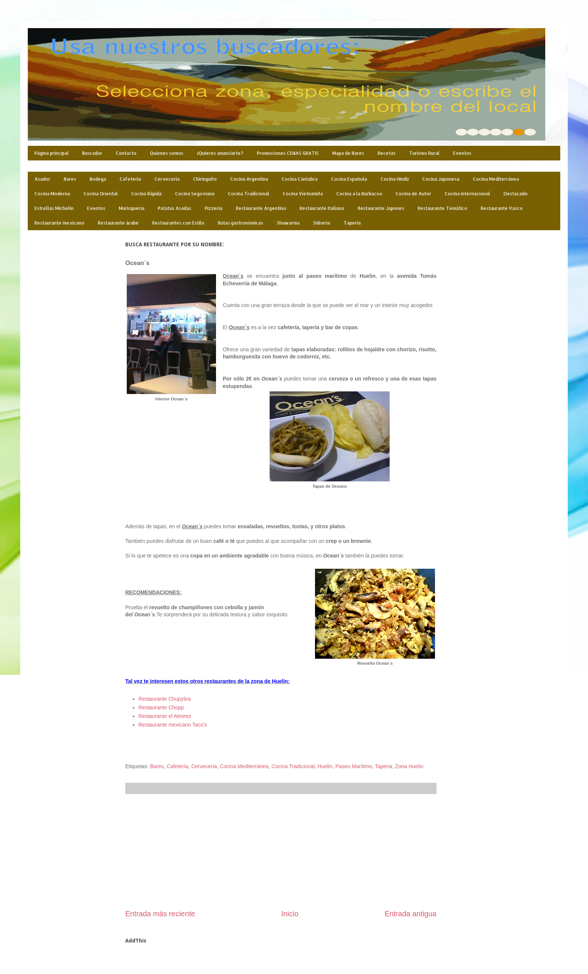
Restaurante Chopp (161, 707)
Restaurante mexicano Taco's (172, 725)
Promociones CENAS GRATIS (288, 153)
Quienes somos (166, 153)
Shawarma (288, 223)
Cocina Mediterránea (496, 179)
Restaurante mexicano (59, 223)
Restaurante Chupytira (164, 699)
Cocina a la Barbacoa (359, 193)
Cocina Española (349, 179)
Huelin (325, 766)
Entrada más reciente (160, 914)
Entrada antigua (410, 914)
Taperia (352, 223)
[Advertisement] (281, 851)
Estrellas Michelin (54, 208)
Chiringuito (205, 179)
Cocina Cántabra (300, 179)
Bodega (98, 179)
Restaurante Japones (381, 208)
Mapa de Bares (348, 153)
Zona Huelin (409, 766)
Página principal (51, 153)
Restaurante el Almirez (164, 716)
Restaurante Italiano (322, 208)
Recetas (387, 153)
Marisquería (131, 208)
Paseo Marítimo (353, 766)
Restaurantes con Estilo (178, 223)
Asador (42, 179)
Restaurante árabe (118, 223)
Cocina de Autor (413, 193)
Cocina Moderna (52, 193)
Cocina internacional (467, 193)
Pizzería (213, 208)
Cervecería (167, 179)
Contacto (126, 153)
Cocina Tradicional (248, 193)
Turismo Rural (424, 153)
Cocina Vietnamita (303, 193)
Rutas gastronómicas (240, 223)
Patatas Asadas (174, 208)
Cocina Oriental (101, 193)
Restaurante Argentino (261, 208)
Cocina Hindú (395, 179)
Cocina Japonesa (440, 179)
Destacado (516, 193)
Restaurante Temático (442, 208)
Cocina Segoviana (194, 193)
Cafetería (130, 179)
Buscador (92, 153)
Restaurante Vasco (502, 208)
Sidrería (321, 223)
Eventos (462, 153)
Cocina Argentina (249, 179)
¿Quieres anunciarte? (220, 153)
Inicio (289, 914)
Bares (70, 179)
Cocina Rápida (146, 193)
